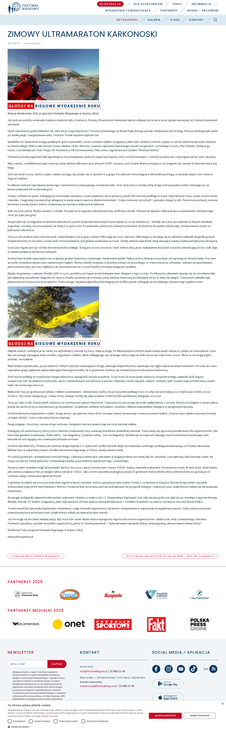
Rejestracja (110, 4)
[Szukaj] (215, 20)
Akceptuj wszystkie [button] (165, 715)
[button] (76, 727)
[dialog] (113, 716)
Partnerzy (169, 10)
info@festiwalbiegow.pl (93, 671)
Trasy (177, 4)
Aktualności (127, 20)
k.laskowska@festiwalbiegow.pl (98, 686)
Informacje (201, 4)
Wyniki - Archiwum (202, 10)
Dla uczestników (148, 4)
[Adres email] (28, 664)
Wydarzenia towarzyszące (128, 10)
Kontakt (196, 20)
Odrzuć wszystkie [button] (199, 715)
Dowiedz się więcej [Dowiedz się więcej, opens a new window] (49, 716)
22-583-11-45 (117, 671)
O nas (175, 20)
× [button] (222, 704)
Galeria (154, 20)
